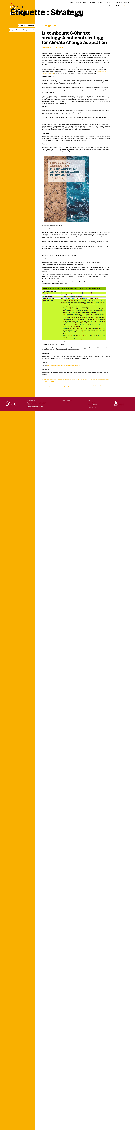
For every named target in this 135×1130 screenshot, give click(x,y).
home (89, 402)
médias (100, 2)
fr (124, 6)
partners (94, 407)
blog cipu (108, 2)
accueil (71, 2)
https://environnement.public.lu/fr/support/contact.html (63, 365)
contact (126, 2)
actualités (92, 2)
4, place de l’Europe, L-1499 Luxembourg (35, 406)
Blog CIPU (50, 25)
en (128, 6)
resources (94, 404)
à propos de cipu (81, 2)
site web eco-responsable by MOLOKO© (121, 404)
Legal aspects (65, 402)
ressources (118, 2)
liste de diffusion (108, 6)
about (89, 404)
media (89, 407)
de (126, 6)
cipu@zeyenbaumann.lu (32, 407)
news (89, 405)
